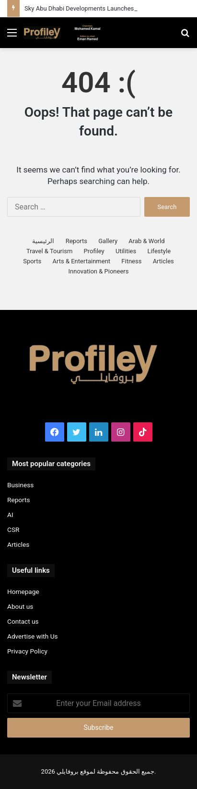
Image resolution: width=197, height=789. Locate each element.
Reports (76, 241)
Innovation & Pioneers (99, 271)
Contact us (23, 621)
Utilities (126, 251)
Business (20, 485)
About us (20, 606)
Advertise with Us (32, 636)
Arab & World (146, 241)
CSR (13, 529)
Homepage (23, 591)
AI (10, 514)
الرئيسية (43, 241)
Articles (163, 261)
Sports (32, 261)
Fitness (131, 261)
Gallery (107, 241)
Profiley (94, 251)
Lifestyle (159, 251)
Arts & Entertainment (82, 261)
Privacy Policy (27, 651)
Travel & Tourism (49, 251)
